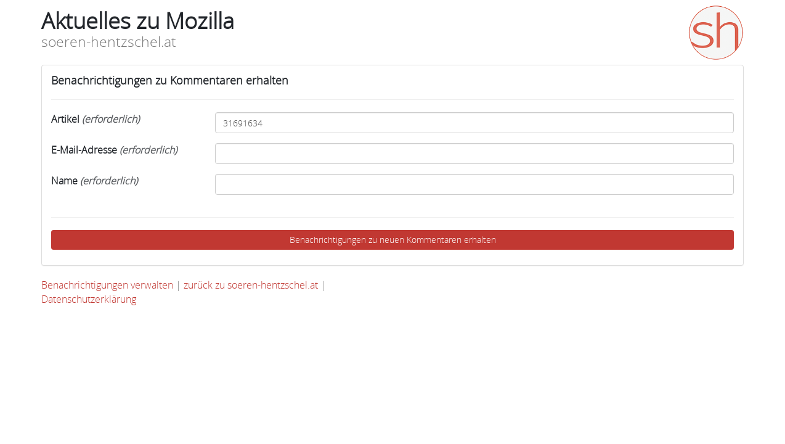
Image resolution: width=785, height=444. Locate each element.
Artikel (95, 119)
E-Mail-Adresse (114, 150)
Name (94, 180)
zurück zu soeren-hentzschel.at (252, 285)
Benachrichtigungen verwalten (108, 285)
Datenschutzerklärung (88, 299)
